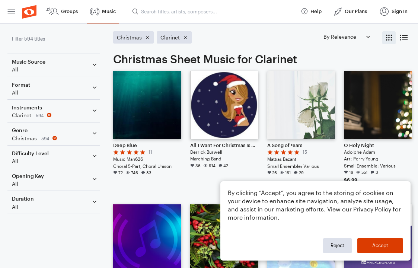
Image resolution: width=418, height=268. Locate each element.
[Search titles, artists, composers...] (213, 12)
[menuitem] (11, 11)
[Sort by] (346, 36)
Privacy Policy (372, 209)
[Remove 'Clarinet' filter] (55, 115)
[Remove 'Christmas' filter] (55, 138)
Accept (380, 245)
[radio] (389, 37)
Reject (337, 245)
